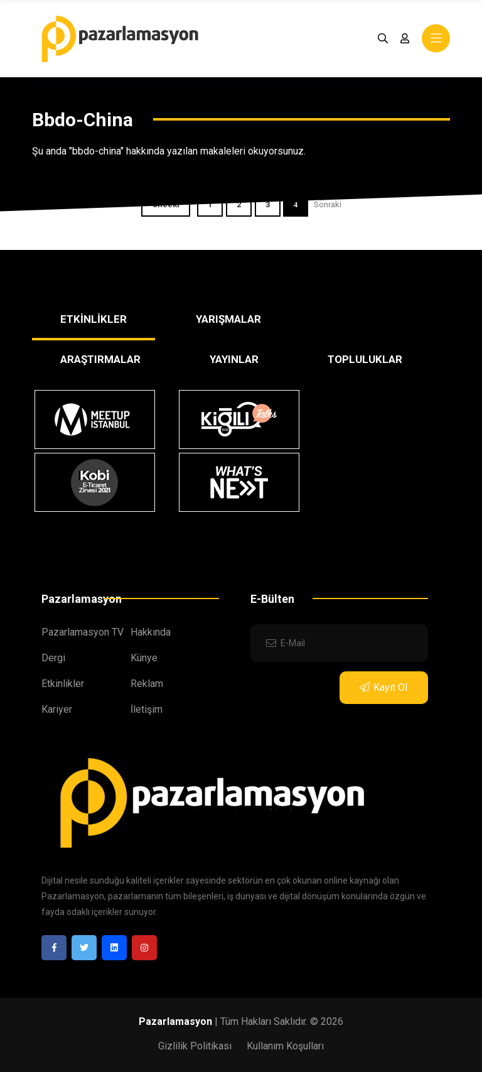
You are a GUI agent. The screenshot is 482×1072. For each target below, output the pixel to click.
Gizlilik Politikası (195, 1046)
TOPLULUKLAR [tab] (365, 359)
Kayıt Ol (383, 687)
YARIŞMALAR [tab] (228, 319)
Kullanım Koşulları (285, 1046)
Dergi (53, 658)
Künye (144, 658)
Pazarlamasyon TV (82, 632)
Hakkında (151, 632)
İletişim (147, 709)
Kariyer (56, 709)
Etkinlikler (62, 684)
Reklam (147, 684)
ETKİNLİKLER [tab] (93, 319)
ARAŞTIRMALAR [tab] (100, 359)
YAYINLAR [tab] (234, 359)
